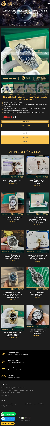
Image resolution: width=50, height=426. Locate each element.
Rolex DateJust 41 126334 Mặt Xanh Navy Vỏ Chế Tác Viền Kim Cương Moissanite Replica (12, 295)
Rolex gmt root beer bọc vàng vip (12, 181)
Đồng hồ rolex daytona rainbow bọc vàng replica (37, 181)
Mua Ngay (25, 121)
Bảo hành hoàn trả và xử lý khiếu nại (35, 404)
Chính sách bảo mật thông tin (9, 404)
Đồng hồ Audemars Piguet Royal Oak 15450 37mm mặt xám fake (12, 256)
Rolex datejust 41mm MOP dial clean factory (12, 218)
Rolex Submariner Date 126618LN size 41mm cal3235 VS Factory (12, 334)
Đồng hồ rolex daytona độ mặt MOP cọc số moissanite (37, 331)
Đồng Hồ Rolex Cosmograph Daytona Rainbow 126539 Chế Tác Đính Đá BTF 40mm (37, 220)
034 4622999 (25, 125)
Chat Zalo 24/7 (9, 419)
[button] (46, 54)
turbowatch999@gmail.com (12, 392)
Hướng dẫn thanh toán (7, 406)
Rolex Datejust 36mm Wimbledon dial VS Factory (37, 294)
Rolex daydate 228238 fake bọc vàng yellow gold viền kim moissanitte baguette (37, 257)
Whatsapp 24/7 (9, 414)
